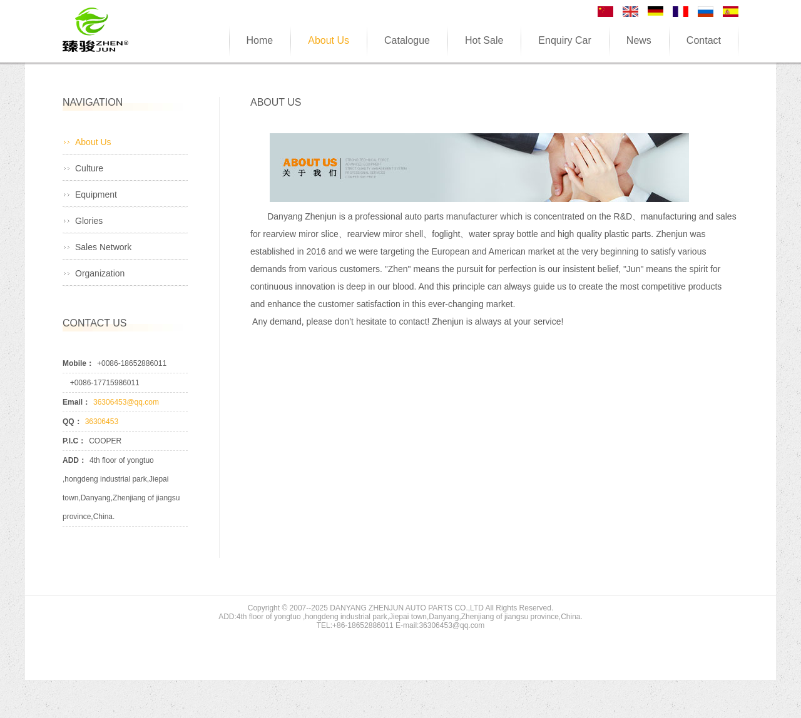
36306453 (101, 421)
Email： (76, 402)
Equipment (96, 195)
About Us (93, 142)
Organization (100, 273)
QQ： (72, 421)
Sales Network (103, 247)
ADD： (74, 460)
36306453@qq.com (126, 402)
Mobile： (78, 363)
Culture (89, 168)
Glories (89, 221)
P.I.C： (74, 441)
